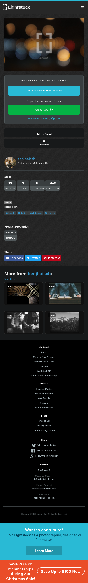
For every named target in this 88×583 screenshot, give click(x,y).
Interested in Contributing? (44, 375)
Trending (44, 402)
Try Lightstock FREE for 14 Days (44, 90)
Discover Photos (44, 388)
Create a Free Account (44, 356)
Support (44, 366)
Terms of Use (44, 420)
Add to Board (44, 133)
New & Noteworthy (44, 407)
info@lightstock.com (44, 479)
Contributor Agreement (44, 430)
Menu (82, 7)
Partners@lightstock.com (44, 488)
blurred (50, 213)
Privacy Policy (44, 425)
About (44, 352)
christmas (36, 213)
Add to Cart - (44, 109)
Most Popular (44, 398)
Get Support (44, 469)
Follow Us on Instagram (46, 455)
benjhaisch (26, 158)
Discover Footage (44, 393)
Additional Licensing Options (44, 118)
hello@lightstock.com (44, 497)
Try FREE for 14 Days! (44, 361)
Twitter (33, 258)
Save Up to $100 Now (61, 571)
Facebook (14, 258)
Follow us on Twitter (46, 444)
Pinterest (51, 258)
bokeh (10, 213)
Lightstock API (44, 370)
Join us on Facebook (46, 450)
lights (22, 213)
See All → (9, 279)
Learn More (44, 550)
